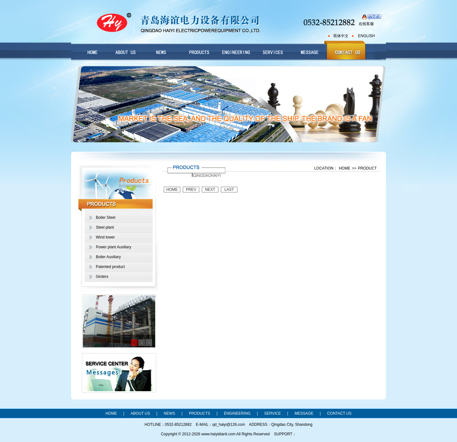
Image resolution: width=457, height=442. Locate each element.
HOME (344, 168)
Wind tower (105, 237)
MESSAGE (304, 413)
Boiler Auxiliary (108, 257)
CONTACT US (339, 413)
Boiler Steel (105, 217)
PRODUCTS (199, 413)
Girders (102, 276)
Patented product (110, 267)
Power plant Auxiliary (113, 247)
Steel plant (105, 227)
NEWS (169, 413)
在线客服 (366, 24)
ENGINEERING (237, 413)
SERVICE (272, 413)
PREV (191, 189)
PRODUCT (367, 168)
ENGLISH (366, 36)
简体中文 (340, 36)
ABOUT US (140, 413)
